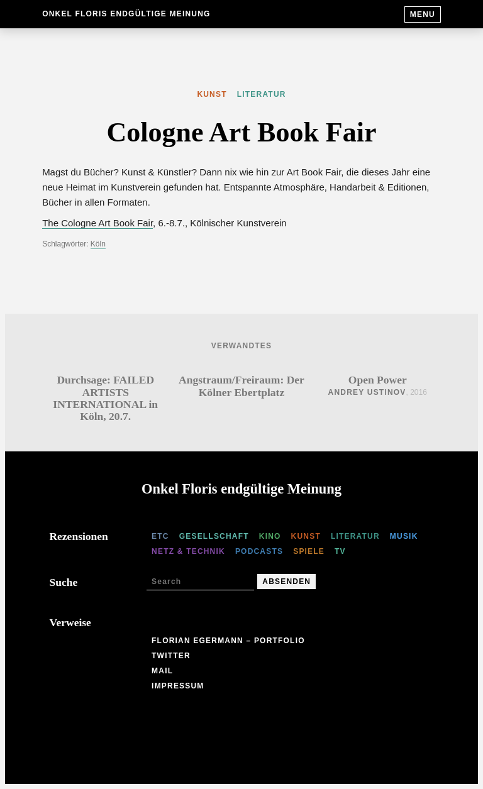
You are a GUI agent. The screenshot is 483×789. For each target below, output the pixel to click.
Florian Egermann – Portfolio (228, 640)
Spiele (309, 551)
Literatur (261, 94)
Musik (404, 536)
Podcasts (259, 551)
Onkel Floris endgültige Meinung (126, 13)
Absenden (286, 581)
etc (160, 536)
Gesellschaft (214, 536)
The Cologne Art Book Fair (97, 223)
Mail (162, 670)
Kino (270, 536)
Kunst (211, 94)
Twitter (171, 655)
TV (340, 551)
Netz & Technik (188, 551)
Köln (98, 244)
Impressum (178, 685)
